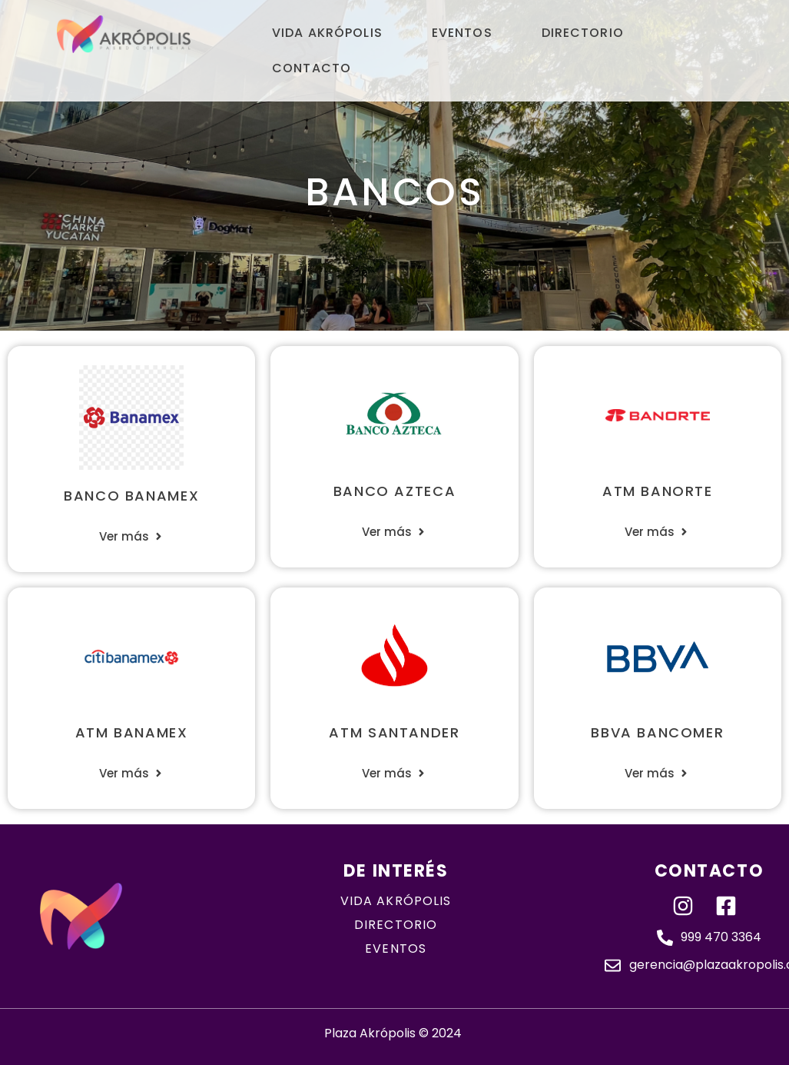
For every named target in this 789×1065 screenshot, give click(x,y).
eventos (395, 948)
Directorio (583, 33)
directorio (395, 925)
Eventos (462, 33)
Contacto (311, 68)
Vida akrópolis (396, 901)
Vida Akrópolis (327, 33)
